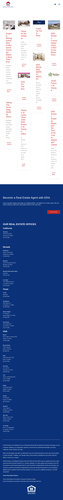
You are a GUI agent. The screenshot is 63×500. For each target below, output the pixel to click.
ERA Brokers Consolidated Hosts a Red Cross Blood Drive (54, 44)
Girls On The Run (23, 85)
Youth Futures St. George (54, 85)
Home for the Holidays (23, 34)
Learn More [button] (53, 212)
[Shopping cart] (54, 4)
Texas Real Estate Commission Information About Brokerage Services (22, 481)
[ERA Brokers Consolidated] (8, 4)
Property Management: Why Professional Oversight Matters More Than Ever (9, 47)
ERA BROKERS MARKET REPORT (39, 72)
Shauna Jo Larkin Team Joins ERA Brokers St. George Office (24, 122)
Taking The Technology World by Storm (9, 109)
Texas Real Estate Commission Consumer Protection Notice (19, 479)
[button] (59, 4)
